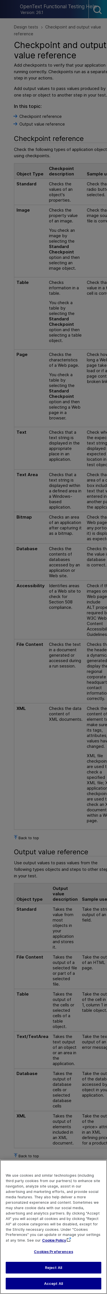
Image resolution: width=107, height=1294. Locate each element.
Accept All (53, 1283)
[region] (53, 1227)
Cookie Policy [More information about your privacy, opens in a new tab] (54, 1240)
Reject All (53, 1268)
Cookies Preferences (53, 1252)
